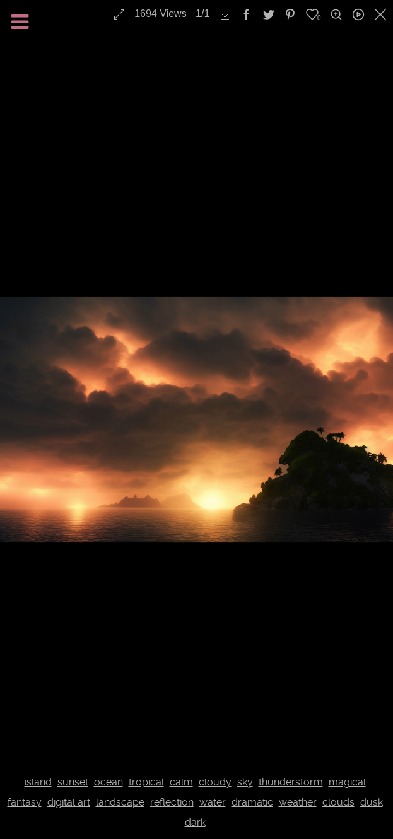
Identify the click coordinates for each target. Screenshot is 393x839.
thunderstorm (291, 782)
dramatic (252, 802)
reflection (172, 802)
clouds (338, 802)
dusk (371, 802)
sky (245, 782)
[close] (381, 14)
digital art (68, 802)
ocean (108, 782)
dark (195, 822)
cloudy (215, 782)
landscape (120, 802)
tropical (146, 782)
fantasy (25, 802)
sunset (72, 782)
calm (181, 782)
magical (347, 782)
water (212, 802)
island (38, 782)
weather (298, 802)
